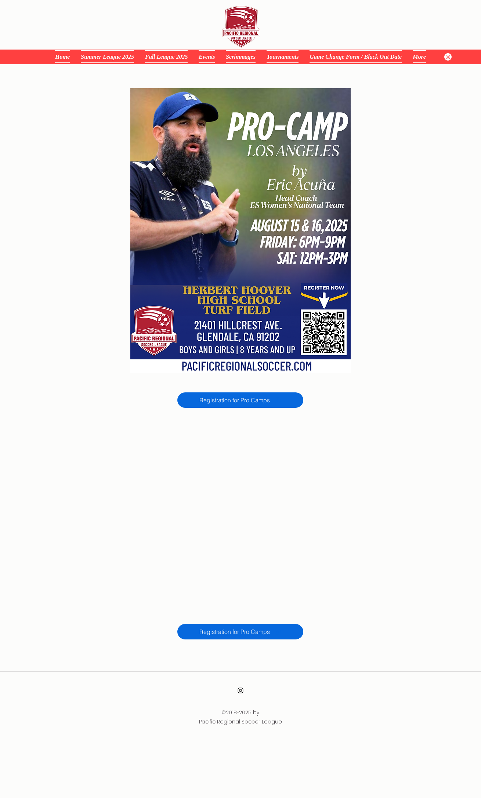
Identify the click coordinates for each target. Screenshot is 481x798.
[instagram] (448, 57)
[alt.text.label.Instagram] (240, 690)
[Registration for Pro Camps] (240, 400)
